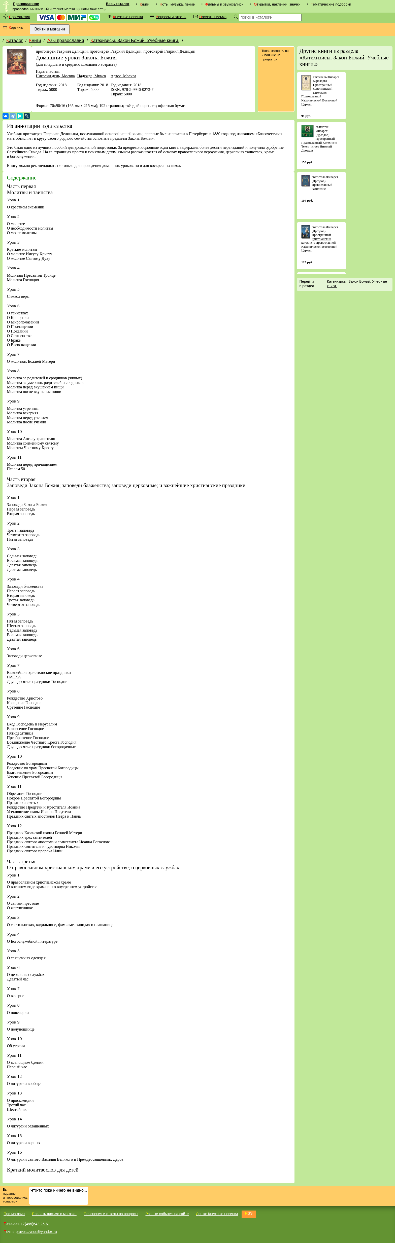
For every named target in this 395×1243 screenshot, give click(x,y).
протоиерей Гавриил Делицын (62, 51)
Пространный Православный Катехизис (319, 140)
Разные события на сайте (167, 1214)
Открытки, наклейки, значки (277, 4)
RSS (249, 1213)
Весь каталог (117, 4)
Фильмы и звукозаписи (224, 4)
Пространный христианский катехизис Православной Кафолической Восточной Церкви (319, 242)
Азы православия (65, 40)
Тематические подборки (331, 4)
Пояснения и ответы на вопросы (111, 1214)
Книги (144, 4)
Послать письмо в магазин (54, 1214)
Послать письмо (212, 17)
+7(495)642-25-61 (35, 1224)
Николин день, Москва (55, 76)
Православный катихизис (322, 187)
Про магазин (19, 17)
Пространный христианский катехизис (322, 88)
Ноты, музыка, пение (177, 4)
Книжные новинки (128, 17)
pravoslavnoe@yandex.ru (36, 1232)
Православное (26, 4)
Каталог (14, 40)
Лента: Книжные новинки (217, 1214)
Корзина (16, 27)
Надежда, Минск (91, 76)
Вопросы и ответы (171, 17)
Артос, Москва (123, 76)
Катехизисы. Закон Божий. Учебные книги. (134, 40)
